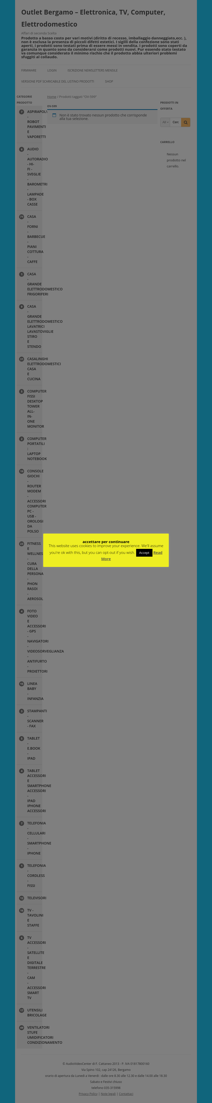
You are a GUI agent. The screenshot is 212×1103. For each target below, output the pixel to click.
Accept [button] (144, 552)
